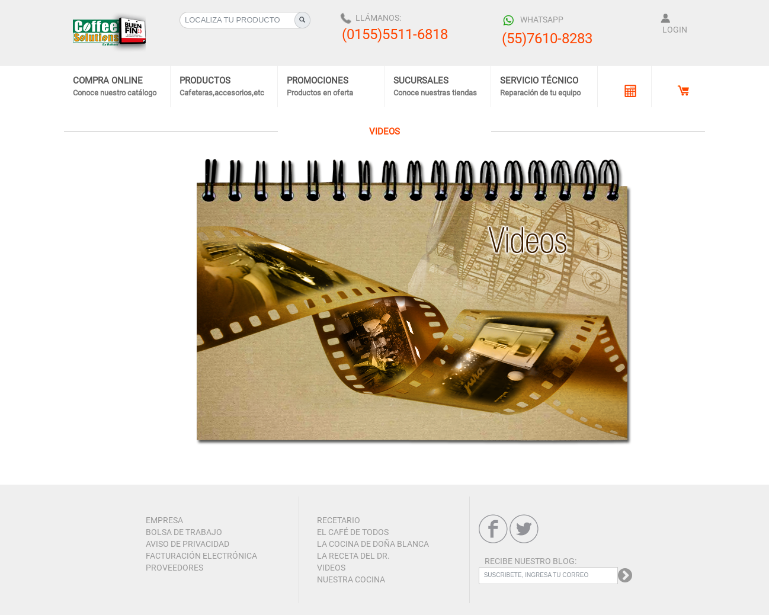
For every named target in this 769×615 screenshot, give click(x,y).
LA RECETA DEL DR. (353, 555)
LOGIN (674, 29)
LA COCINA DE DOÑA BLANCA (373, 544)
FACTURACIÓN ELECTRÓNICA (201, 555)
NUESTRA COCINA (351, 579)
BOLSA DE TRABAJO (184, 532)
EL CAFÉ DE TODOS (353, 532)
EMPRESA (164, 520)
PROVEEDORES (174, 567)
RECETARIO (338, 520)
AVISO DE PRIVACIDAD (187, 544)
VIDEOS (331, 567)
